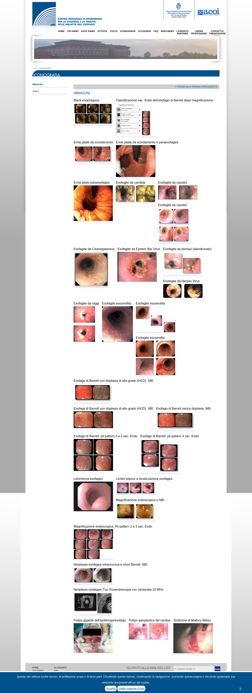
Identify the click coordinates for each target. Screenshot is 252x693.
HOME (61, 31)
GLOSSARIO (144, 31)
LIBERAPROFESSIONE (199, 32)
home (35, 68)
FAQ (156, 31)
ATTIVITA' (102, 31)
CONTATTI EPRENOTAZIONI (217, 32)
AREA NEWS (167, 31)
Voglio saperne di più (131, 688)
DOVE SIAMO (88, 31)
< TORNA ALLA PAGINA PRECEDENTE (196, 86)
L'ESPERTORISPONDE (182, 32)
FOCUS (114, 31)
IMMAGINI (37, 84)
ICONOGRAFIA (127, 31)
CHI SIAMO (73, 31)
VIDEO (35, 91)
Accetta (110, 688)
